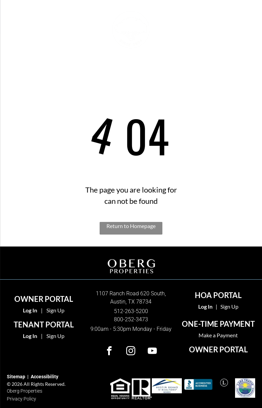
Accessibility (44, 376)
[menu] (15, 28)
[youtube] (152, 352)
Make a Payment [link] (218, 335)
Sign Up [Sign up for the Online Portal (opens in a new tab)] (55, 336)
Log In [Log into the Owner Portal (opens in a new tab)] (30, 310)
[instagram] (131, 352)
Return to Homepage (131, 226)
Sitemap (16, 376)
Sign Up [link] (229, 306)
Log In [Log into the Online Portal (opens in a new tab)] (30, 336)
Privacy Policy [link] (21, 399)
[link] (205, 306)
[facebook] (109, 352)
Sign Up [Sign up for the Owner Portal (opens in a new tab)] (55, 310)
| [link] (216, 306)
